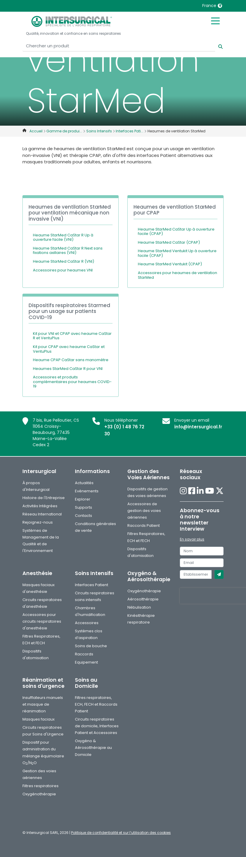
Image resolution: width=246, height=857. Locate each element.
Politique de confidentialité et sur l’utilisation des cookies (121, 832)
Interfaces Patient (91, 585)
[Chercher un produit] (118, 46)
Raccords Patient (143, 525)
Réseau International (42, 514)
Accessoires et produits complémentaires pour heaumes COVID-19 (72, 381)
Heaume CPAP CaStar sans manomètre (70, 360)
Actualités (84, 483)
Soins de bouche (91, 646)
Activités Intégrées (39, 506)
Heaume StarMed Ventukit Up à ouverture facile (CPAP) (177, 253)
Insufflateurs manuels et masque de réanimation (42, 704)
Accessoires (87, 623)
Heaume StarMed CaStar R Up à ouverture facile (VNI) (63, 237)
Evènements (87, 491)
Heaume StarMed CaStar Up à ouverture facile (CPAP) (176, 231)
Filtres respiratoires (40, 786)
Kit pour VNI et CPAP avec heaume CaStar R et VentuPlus (72, 336)
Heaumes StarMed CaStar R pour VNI (68, 368)
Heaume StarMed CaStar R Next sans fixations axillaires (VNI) (68, 250)
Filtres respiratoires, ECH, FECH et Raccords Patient (96, 704)
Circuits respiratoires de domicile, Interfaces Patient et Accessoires (97, 725)
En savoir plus (192, 539)
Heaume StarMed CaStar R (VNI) (63, 261)
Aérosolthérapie (143, 599)
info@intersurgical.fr (198, 427)
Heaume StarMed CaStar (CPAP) (169, 242)
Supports (83, 507)
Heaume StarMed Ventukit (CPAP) (170, 264)
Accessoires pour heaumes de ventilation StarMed (177, 275)
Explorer (82, 499)
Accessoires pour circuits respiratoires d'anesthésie (41, 621)
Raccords (84, 654)
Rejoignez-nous (37, 522)
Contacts (83, 515)
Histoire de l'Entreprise (43, 498)
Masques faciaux (38, 719)
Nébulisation (139, 607)
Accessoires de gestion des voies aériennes (144, 510)
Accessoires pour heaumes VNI (63, 270)
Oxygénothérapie (144, 591)
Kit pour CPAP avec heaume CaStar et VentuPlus (69, 349)
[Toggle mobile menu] (215, 20)
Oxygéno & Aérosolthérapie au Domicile (93, 747)
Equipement (86, 662)
